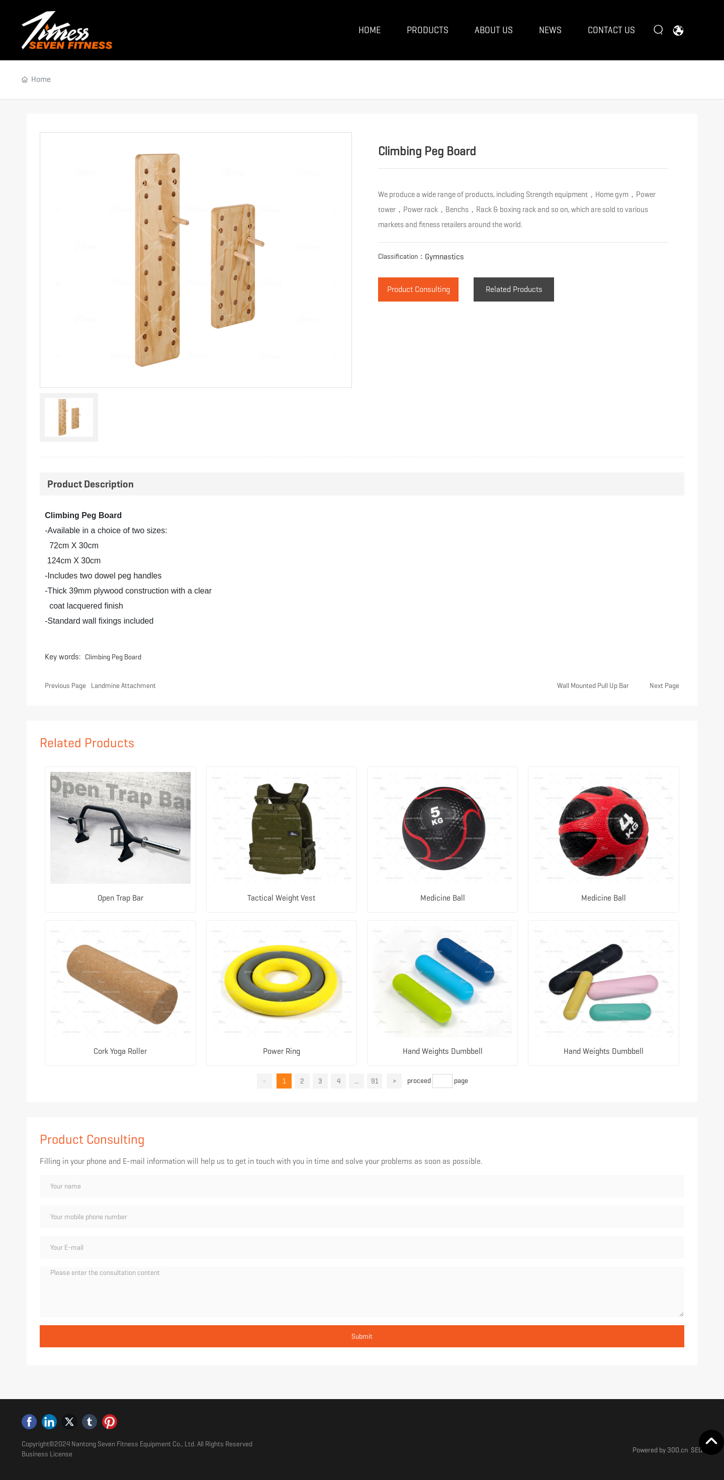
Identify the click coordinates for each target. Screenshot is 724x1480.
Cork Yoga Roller (120, 1051)
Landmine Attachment (123, 685)
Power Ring (281, 1051)
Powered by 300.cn (660, 1449)
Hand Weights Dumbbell (443, 1051)
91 (375, 1081)
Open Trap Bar (120, 898)
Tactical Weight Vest (281, 898)
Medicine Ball (442, 898)
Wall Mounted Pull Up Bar (593, 685)
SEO (696, 1449)
